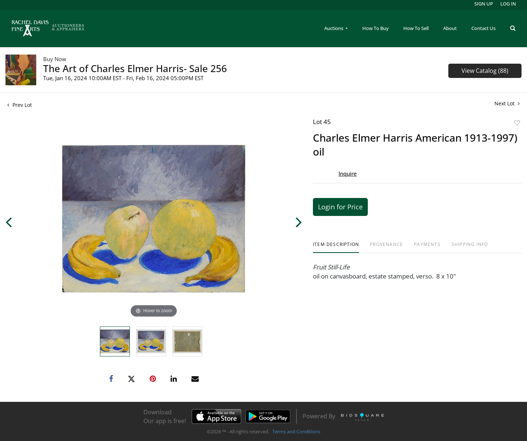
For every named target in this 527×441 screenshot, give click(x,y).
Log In (508, 3)
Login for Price (340, 206)
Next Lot (507, 103)
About (450, 28)
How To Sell (416, 28)
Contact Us (483, 28)
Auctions (334, 28)
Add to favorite (517, 123)
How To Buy (375, 28)
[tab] (336, 247)
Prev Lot (19, 104)
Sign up (483, 3)
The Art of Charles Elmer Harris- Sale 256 (135, 68)
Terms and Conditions (296, 431)
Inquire (348, 173)
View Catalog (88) (484, 71)
